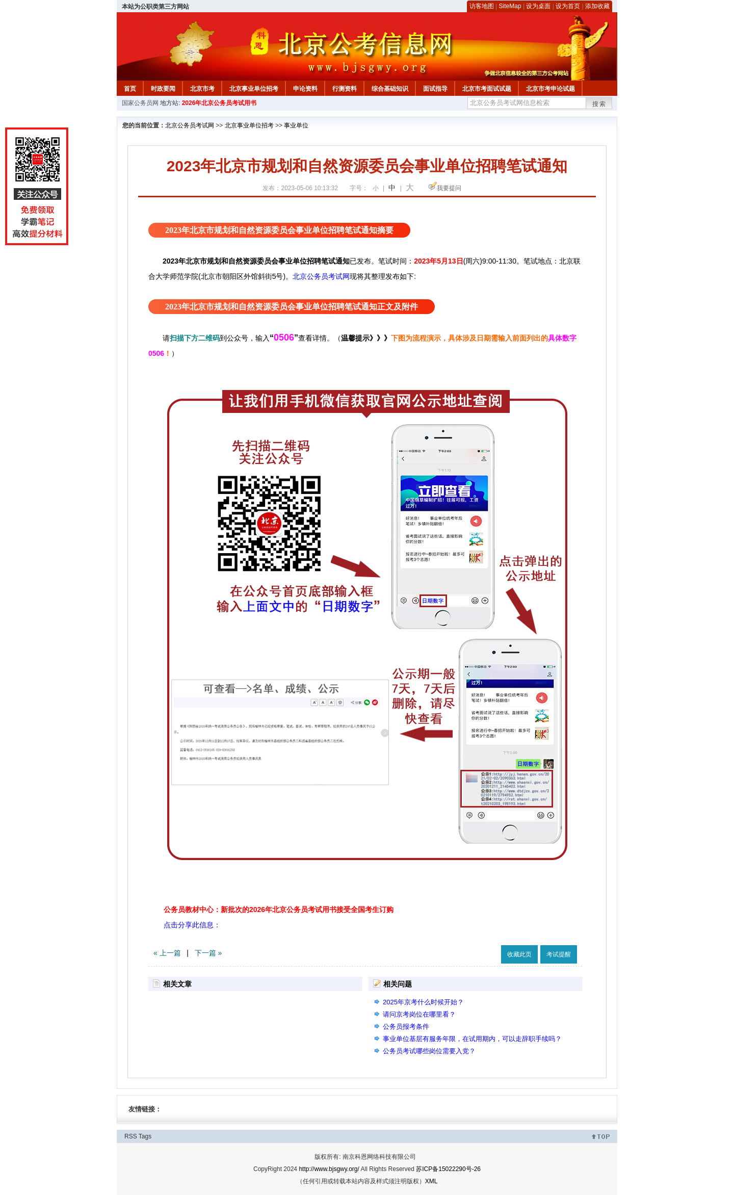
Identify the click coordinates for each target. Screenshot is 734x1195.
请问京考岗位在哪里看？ (419, 1014)
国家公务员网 (140, 103)
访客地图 (481, 6)
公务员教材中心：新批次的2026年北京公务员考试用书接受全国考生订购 (279, 909)
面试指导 (435, 88)
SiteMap (510, 6)
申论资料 (305, 88)
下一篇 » (208, 953)
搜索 (599, 104)
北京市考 (202, 88)
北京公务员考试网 (189, 125)
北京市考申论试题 (550, 88)
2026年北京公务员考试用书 (219, 103)
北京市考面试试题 (486, 88)
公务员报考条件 (406, 1026)
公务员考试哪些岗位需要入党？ (429, 1051)
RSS (130, 1136)
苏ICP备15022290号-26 (448, 1169)
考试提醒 (558, 954)
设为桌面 (538, 6)
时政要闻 (163, 88)
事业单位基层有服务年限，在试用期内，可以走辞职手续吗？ (472, 1039)
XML (431, 1181)
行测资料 (344, 88)
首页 (130, 88)
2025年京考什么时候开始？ (423, 1002)
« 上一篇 (167, 953)
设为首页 (568, 6)
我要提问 (449, 188)
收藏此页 (519, 954)
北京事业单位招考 (253, 88)
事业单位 (296, 125)
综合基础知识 (390, 88)
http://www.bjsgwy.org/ (329, 1169)
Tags (145, 1136)
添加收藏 (597, 6)
